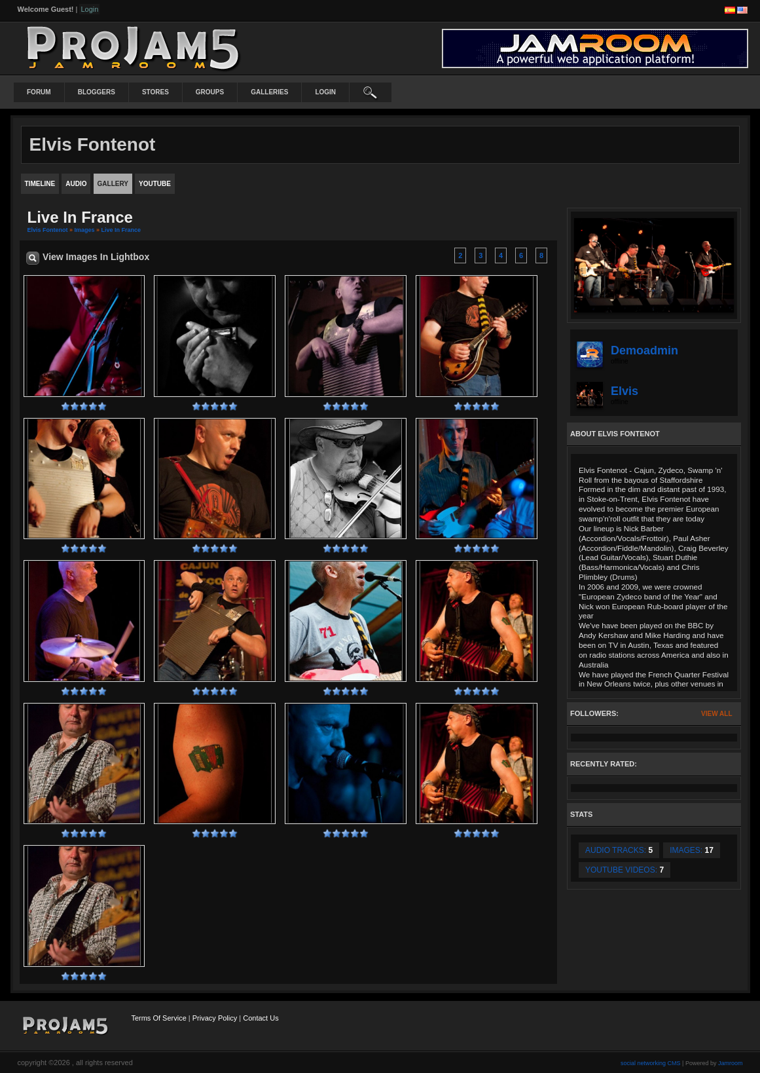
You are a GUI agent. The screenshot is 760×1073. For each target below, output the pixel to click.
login (325, 92)
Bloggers (96, 92)
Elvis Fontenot (47, 230)
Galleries (269, 92)
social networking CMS (651, 1063)
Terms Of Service (158, 1018)
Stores (155, 92)
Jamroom (730, 1063)
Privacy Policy (214, 1018)
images (85, 230)
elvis (624, 391)
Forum (39, 92)
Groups (210, 92)
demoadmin (644, 350)
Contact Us (260, 1018)
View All (716, 713)
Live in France (121, 230)
